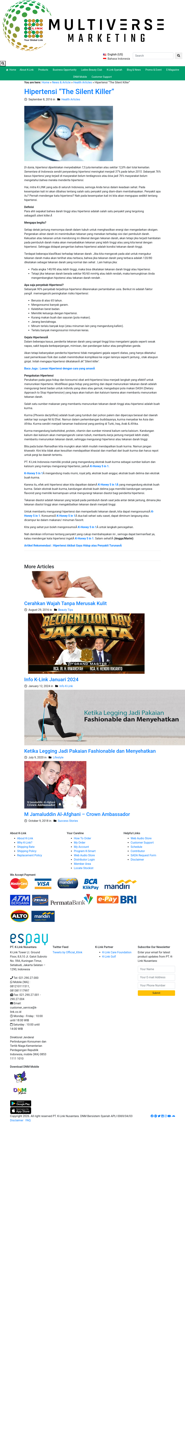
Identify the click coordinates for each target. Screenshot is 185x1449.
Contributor (138, 851)
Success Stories (68, 820)
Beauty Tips (65, 609)
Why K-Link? (24, 842)
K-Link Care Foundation (117, 952)
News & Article (61, 82)
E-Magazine (172, 69)
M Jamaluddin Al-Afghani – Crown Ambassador (77, 814)
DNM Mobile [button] (80, 76)
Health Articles (82, 82)
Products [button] (43, 69)
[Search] (153, 55)
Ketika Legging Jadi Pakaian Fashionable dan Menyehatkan (90, 751)
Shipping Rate (26, 847)
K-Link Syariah (115, 69)
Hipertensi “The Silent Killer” (69, 91)
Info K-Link (66, 686)
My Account (81, 847)
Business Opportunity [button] (65, 69)
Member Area (82, 864)
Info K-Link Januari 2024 (51, 679)
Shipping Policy (27, 851)
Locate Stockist (83, 868)
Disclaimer (137, 859)
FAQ (28, 1120)
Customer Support (102, 76)
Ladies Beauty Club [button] (92, 69)
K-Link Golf (109, 956)
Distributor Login (84, 859)
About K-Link (25, 838)
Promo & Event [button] (154, 69)
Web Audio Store (84, 855)
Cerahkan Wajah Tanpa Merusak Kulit (65, 603)
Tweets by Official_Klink (67, 952)
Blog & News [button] (134, 69)
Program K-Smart (85, 851)
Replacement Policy (29, 855)
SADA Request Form (143, 855)
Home (12, 69)
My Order (79, 842)
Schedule (136, 847)
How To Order (82, 838)
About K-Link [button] (27, 69)
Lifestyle (58, 757)
